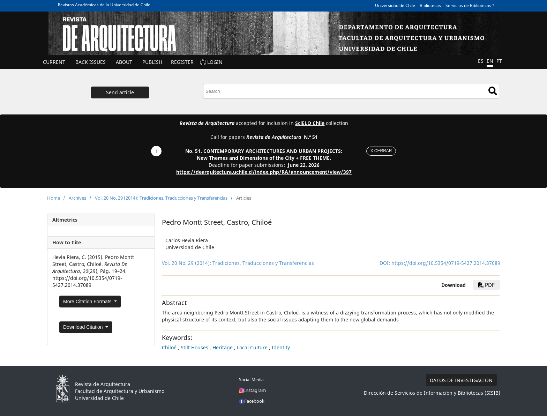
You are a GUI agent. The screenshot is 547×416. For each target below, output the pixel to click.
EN (490, 61)
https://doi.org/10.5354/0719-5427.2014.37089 (445, 263)
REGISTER (182, 62)
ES (481, 61)
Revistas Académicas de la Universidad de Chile (104, 5)
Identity (281, 347)
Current (54, 62)
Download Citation (83, 327)
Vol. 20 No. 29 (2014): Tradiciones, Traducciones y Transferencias (161, 198)
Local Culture (252, 347)
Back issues (90, 62)
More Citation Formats (88, 301)
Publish (152, 62)
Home (53, 198)
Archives (77, 198)
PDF (486, 284)
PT (499, 61)
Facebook (251, 401)
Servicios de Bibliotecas (468, 5)
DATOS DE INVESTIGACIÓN (461, 380)
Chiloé (169, 347)
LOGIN (215, 62)
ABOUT (124, 62)
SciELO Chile (309, 123)
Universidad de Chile (395, 5)
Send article (120, 92)
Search (492, 91)
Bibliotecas (430, 5)
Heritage (222, 347)
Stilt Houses (194, 347)
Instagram (252, 390)
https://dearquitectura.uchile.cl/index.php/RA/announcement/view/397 (264, 172)
